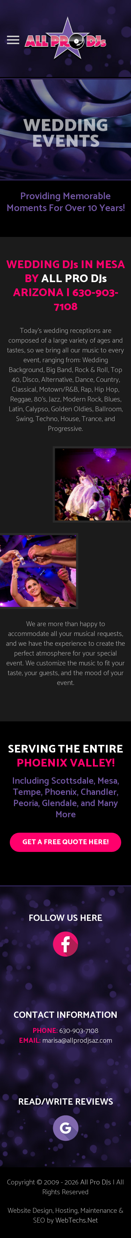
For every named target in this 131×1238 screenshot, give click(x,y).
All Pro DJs (95, 1182)
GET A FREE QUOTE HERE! (65, 842)
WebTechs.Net (77, 1220)
